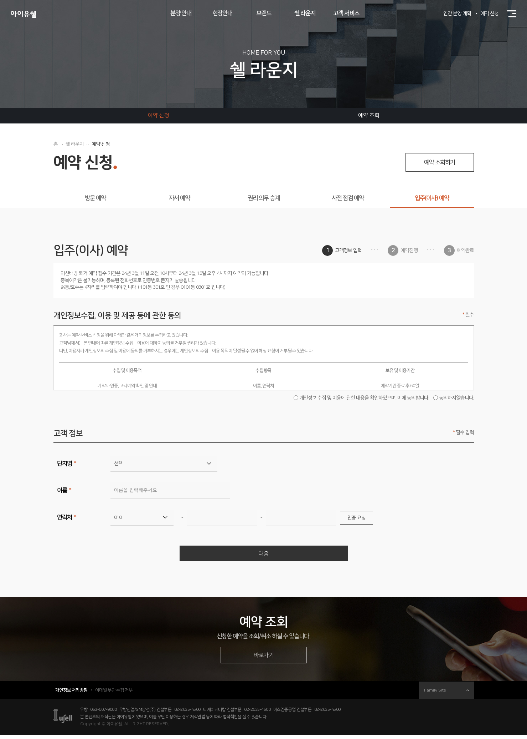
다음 (263, 555)
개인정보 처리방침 (71, 694)
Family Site (446, 694)
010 (118, 517)
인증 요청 (356, 518)
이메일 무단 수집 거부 (114, 694)
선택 (118, 463)
